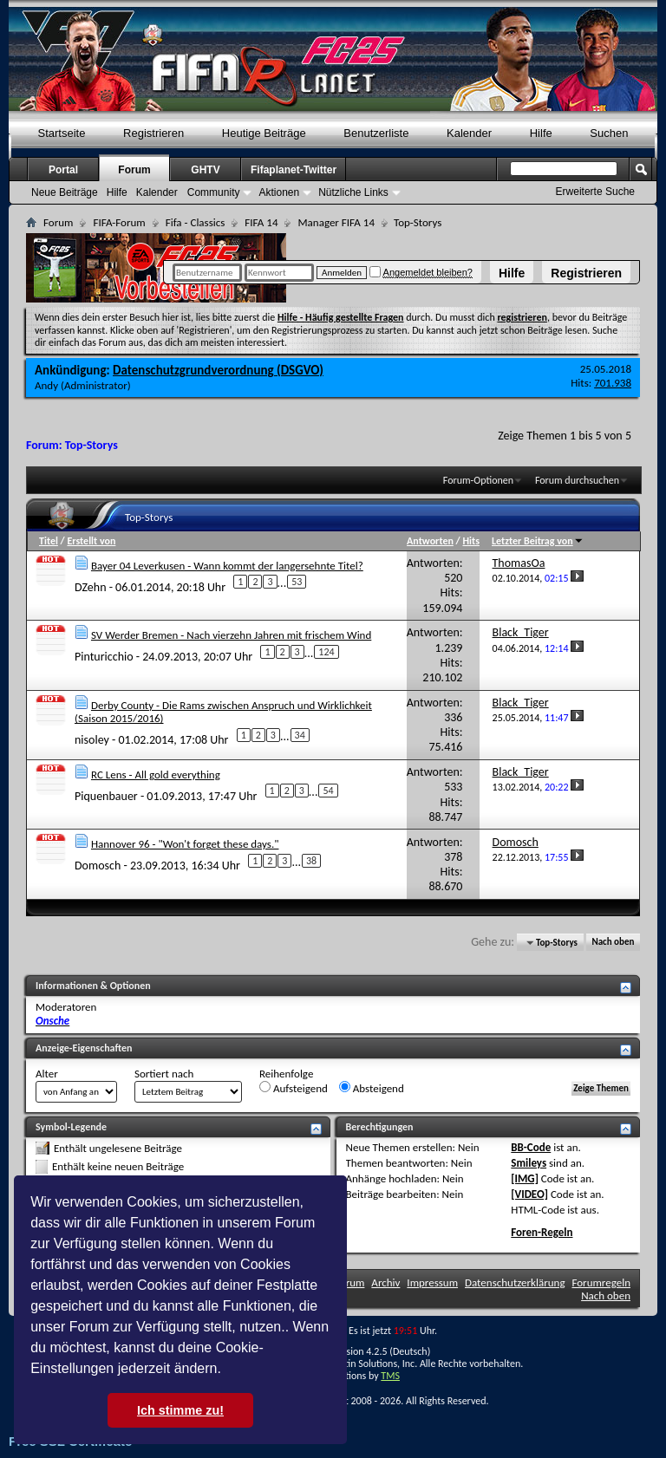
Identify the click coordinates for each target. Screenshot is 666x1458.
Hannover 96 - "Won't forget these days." (185, 843)
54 (328, 790)
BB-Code (531, 1147)
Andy (46, 385)
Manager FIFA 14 (335, 222)
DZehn (90, 586)
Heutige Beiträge (264, 133)
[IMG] (525, 1178)
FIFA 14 (261, 222)
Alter (47, 1073)
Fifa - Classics (195, 222)
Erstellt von (91, 541)
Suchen (609, 133)
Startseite (62, 133)
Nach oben (612, 942)
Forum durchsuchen (577, 480)
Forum (134, 170)
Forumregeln (600, 1282)
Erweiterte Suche (595, 192)
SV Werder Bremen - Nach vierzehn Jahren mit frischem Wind (231, 634)
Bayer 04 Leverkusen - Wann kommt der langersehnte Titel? (227, 565)
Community (213, 192)
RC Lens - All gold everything (155, 774)
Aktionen (278, 192)
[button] (227, 1370)
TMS (390, 1376)
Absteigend (371, 1088)
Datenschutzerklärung (515, 1282)
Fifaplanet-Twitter (293, 170)
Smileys (528, 1162)
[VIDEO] (529, 1194)
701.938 (612, 382)
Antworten (430, 541)
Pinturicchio (104, 656)
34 (300, 735)
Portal (63, 170)
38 (311, 861)
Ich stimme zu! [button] (180, 1410)
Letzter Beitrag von (538, 541)
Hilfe (512, 273)
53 (296, 582)
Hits (470, 541)
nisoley (92, 739)
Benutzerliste (375, 133)
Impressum (432, 1282)
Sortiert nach (163, 1073)
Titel (48, 541)
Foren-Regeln (541, 1232)
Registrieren (586, 273)
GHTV (205, 170)
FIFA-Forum (119, 222)
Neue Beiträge (64, 192)
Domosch (98, 865)
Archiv (385, 1282)
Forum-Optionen (478, 480)
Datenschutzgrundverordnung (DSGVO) (218, 370)
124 (326, 652)
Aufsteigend (293, 1088)
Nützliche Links (353, 192)
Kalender (469, 133)
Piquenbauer (106, 796)
